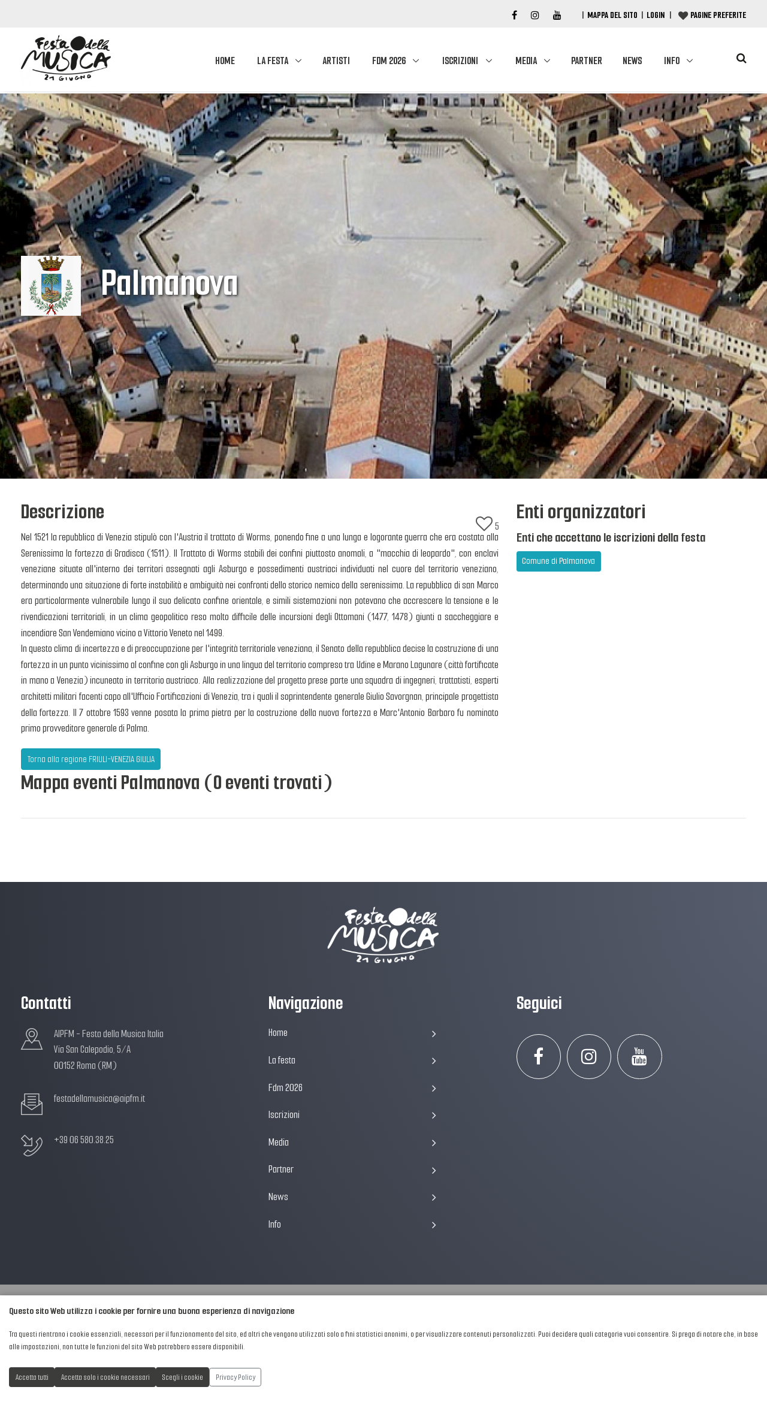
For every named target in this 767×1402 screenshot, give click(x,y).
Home (225, 61)
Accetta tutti (32, 1377)
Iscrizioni (460, 61)
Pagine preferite (718, 15)
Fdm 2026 (389, 61)
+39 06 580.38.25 (84, 1140)
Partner (586, 61)
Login (656, 15)
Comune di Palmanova (558, 561)
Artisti (336, 61)
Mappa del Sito (612, 15)
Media (526, 61)
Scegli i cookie (182, 1377)
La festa (272, 61)
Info (672, 61)
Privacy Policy (235, 1377)
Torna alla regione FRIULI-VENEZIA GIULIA (91, 759)
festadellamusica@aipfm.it (99, 1098)
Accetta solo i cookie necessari (105, 1377)
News (632, 61)
